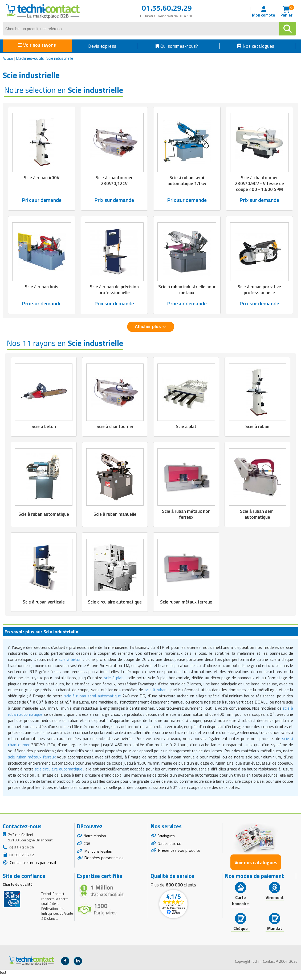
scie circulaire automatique (58, 769)
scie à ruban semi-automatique (92, 696)
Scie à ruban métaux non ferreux (186, 514)
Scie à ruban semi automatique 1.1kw (187, 180)
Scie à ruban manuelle (114, 514)
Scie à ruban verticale (44, 601)
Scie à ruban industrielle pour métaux (186, 289)
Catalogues (166, 835)
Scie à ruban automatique (43, 514)
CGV (87, 843)
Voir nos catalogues (255, 862)
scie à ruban (155, 689)
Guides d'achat (169, 843)
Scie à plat (186, 426)
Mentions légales (98, 851)
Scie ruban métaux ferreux (186, 601)
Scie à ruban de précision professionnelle (114, 289)
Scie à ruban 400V (41, 177)
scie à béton (70, 659)
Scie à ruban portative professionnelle (259, 289)
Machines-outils (30, 58)
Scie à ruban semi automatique (257, 514)
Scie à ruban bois (41, 286)
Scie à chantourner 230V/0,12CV (114, 180)
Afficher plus (150, 326)
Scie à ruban (257, 426)
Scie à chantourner (114, 426)
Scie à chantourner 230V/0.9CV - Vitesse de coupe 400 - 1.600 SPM (259, 183)
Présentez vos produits (179, 850)
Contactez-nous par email (32, 862)
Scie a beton (43, 426)
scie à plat (113, 677)
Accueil (8, 58)
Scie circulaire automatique (115, 601)
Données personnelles (104, 857)
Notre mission (95, 835)
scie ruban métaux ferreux (32, 757)
